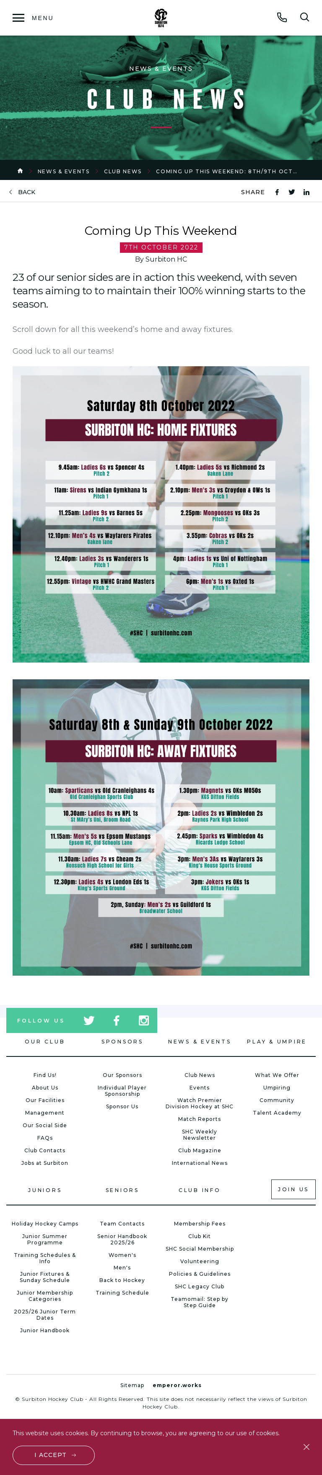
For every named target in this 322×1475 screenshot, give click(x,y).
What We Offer (277, 1075)
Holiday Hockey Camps (45, 1224)
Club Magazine (199, 1150)
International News (200, 1163)
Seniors (122, 1190)
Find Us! (45, 1075)
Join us (293, 1189)
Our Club (45, 1041)
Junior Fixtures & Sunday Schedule (45, 1277)
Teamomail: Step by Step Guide (200, 1302)
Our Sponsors (122, 1075)
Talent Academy (277, 1113)
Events (200, 1087)
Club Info (200, 1190)
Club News (123, 171)
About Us (45, 1087)
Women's (122, 1255)
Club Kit (199, 1236)
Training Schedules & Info (45, 1258)
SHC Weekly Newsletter (199, 1134)
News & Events (64, 171)
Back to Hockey (122, 1280)
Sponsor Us (122, 1106)
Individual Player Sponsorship (122, 1090)
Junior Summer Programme (45, 1239)
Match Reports (199, 1119)
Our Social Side (45, 1125)
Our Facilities (45, 1100)
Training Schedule (122, 1293)
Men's (122, 1267)
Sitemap (132, 1385)
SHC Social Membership (200, 1249)
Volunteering (199, 1261)
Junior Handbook (45, 1330)
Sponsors (122, 1041)
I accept (50, 1455)
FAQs (45, 1138)
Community (277, 1100)
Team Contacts (122, 1224)
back (26, 192)
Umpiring (277, 1087)
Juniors (45, 1190)
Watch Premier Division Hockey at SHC (200, 1103)
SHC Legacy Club (199, 1286)
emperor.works (177, 1385)
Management (45, 1113)
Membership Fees (200, 1224)
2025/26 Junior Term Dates (45, 1314)
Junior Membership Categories (45, 1296)
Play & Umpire (277, 1041)
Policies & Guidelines (200, 1274)
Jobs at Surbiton (44, 1163)
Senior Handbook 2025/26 (122, 1239)
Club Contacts (44, 1150)
